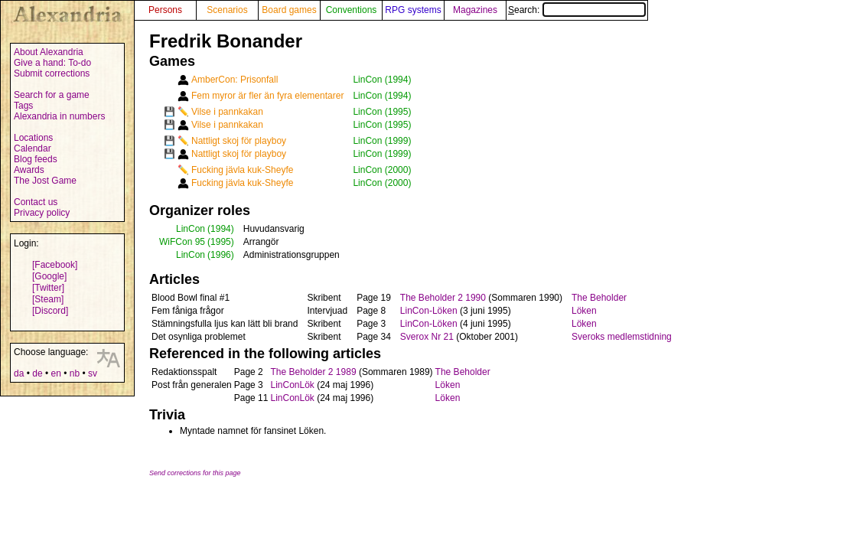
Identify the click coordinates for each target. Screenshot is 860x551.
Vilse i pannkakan (227, 111)
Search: (577, 10)
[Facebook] (54, 264)
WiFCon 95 (182, 241)
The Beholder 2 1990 (443, 297)
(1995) (220, 241)
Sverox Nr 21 (427, 336)
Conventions (351, 10)
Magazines (475, 10)
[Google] (49, 276)
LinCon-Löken (429, 310)
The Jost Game (45, 180)
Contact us (35, 202)
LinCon (190, 228)
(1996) (220, 254)
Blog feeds (35, 159)
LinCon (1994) (382, 79)
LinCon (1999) (382, 140)
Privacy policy (42, 212)
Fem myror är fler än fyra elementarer (267, 95)
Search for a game (52, 95)
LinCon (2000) (382, 170)
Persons (165, 10)
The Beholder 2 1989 (313, 372)
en (55, 373)
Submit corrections (52, 73)
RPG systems (413, 10)
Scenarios (227, 10)
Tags (23, 105)
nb (75, 373)
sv (92, 373)
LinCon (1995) (382, 111)
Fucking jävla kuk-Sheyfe (242, 170)
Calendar (32, 148)
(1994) (220, 228)
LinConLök (292, 385)
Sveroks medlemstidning (622, 336)
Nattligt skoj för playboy (238, 140)
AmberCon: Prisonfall (234, 79)
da (19, 373)
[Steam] (48, 299)
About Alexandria (48, 52)
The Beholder (599, 297)
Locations (33, 137)
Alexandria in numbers (59, 116)
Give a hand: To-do (52, 62)
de (37, 373)
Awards (29, 170)
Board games (289, 10)
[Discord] (50, 310)
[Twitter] (48, 287)
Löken (584, 310)
